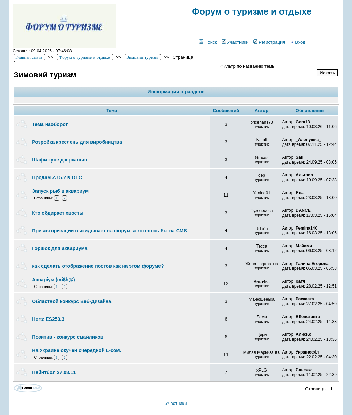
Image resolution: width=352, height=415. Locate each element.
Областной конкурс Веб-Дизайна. (72, 301)
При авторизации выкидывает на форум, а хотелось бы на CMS (109, 230)
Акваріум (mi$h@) (53, 279)
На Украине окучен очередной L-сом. (76, 350)
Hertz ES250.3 (48, 319)
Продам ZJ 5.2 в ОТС (57, 177)
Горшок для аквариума (59, 248)
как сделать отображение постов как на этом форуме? (98, 266)
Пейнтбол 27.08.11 (54, 372)
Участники (235, 42)
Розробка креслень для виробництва (77, 142)
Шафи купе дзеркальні (59, 160)
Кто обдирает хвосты (57, 213)
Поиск (208, 42)
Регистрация (269, 42)
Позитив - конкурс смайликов (67, 337)
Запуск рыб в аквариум (60, 191)
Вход (297, 42)
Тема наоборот (50, 124)
